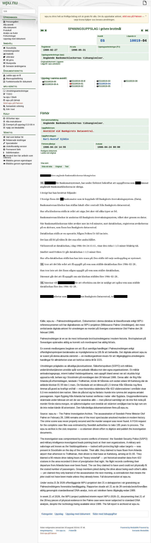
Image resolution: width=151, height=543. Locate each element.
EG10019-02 (77, 86)
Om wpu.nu (60, 531)
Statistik (9, 54)
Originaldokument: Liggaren (52, 62)
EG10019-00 (50, 81)
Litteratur (10, 57)
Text (66, 167)
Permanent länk (13, 149)
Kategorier (46, 514)
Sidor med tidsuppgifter (105, 514)
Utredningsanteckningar (17, 91)
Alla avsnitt (8, 25)
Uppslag (58, 514)
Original (58, 167)
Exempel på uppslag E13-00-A (20, 125)
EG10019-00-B (78, 81)
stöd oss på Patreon (132, 16)
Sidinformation (12, 153)
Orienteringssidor (11, 51)
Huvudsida (11, 48)
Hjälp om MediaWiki (15, 128)
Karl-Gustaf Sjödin (56, 139)
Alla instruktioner (14, 121)
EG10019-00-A (51, 84)
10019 (135, 41)
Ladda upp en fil (13, 75)
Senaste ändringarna (16, 66)
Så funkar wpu (12, 118)
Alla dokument (9, 27)
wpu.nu (10, 2)
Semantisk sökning (15, 106)
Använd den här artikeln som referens (18, 156)
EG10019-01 (77, 83)
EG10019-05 (104, 86)
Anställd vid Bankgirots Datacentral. (68, 131)
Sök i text (10, 109)
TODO (9, 94)
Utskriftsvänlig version (16, 146)
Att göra (9, 60)
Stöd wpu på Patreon (13, 103)
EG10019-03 (104, 81)
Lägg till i (50, 64)
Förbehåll (72, 531)
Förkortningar (9, 36)
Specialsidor (12, 143)
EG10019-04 (104, 83)
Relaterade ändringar (16, 140)
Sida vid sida (47, 167)
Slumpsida (11, 63)
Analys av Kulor (10, 33)
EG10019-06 (131, 81)
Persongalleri (12, 22)
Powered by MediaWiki (129, 528)
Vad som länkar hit (14, 137)
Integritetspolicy (46, 531)
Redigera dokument (49, 151)
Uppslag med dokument (14, 39)
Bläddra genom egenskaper (19, 161)
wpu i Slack (11, 97)
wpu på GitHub (13, 100)
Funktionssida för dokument (19, 82)
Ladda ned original (48, 153)
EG (102, 41)
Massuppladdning (14, 78)
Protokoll (7, 30)
